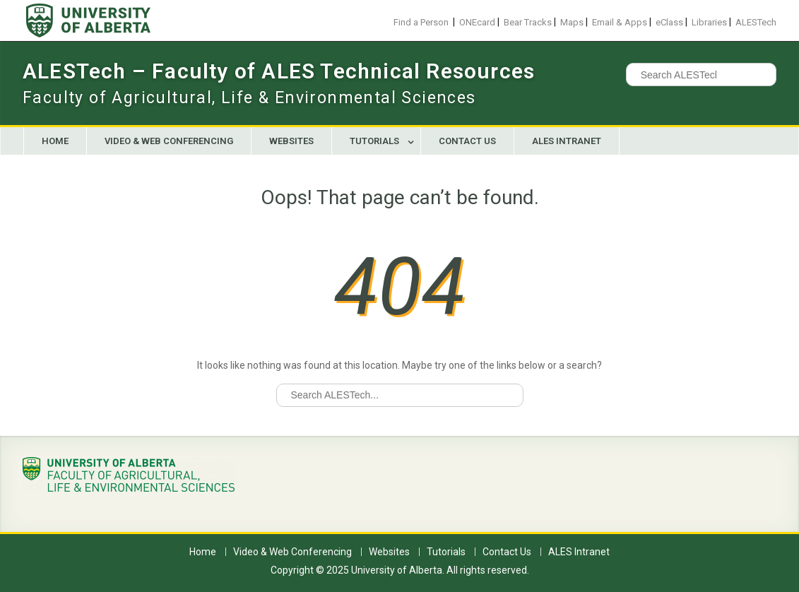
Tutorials (374, 141)
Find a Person (421, 22)
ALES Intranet (566, 141)
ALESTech (755, 22)
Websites (291, 141)
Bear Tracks (528, 22)
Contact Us (467, 141)
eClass (669, 22)
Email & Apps (619, 22)
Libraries (709, 22)
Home (55, 141)
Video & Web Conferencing (169, 141)
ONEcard (477, 22)
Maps (572, 22)
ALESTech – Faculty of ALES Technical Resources (279, 71)
